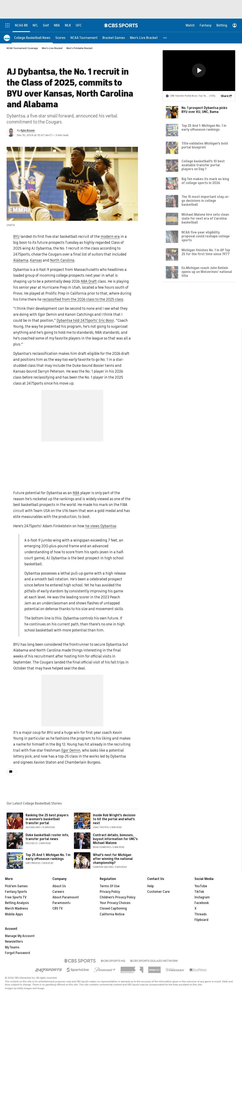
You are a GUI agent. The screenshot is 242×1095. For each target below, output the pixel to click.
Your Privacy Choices (115, 903)
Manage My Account (19, 936)
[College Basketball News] (32, 37)
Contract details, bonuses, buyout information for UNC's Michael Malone (115, 839)
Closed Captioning (113, 908)
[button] (165, 37)
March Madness (16, 908)
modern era (110, 236)
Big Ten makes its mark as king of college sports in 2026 (205, 181)
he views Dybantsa (100, 526)
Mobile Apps (14, 914)
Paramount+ (61, 903)
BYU (16, 236)
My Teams (12, 947)
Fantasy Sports (16, 892)
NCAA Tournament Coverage (22, 48)
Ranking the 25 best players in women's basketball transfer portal (47, 819)
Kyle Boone (28, 130)
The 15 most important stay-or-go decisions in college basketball (205, 201)
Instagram (202, 897)
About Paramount (65, 897)
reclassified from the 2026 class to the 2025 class (82, 299)
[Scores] (60, 37)
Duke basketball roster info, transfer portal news (47, 837)
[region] (199, 70)
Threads (201, 914)
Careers (58, 892)
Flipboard (201, 920)
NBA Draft (89, 281)
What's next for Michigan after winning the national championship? (113, 859)
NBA (76, 493)
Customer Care (158, 892)
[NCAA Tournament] (84, 37)
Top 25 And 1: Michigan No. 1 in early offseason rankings (48, 857)
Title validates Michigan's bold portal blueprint (205, 145)
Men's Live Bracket (52, 48)
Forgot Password (17, 953)
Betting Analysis (17, 903)
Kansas (36, 260)
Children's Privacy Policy (117, 897)
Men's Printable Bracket (79, 48)
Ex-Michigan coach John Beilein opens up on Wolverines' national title (207, 272)
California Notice (112, 914)
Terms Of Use (110, 886)
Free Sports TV (16, 897)
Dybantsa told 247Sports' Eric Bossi (85, 320)
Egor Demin (70, 750)
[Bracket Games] (113, 37)
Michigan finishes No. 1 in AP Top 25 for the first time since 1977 (206, 252)
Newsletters (14, 942)
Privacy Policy (110, 892)
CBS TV (57, 908)
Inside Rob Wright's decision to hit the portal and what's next (114, 819)
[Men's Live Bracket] (143, 37)
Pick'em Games (16, 886)
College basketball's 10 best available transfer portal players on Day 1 (203, 165)
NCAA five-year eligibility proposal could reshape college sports (206, 236)
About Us (59, 886)
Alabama (20, 260)
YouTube (201, 886)
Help (150, 886)
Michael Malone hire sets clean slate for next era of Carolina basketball (205, 219)
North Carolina (62, 260)
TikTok (199, 892)
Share (225, 96)
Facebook (202, 903)
